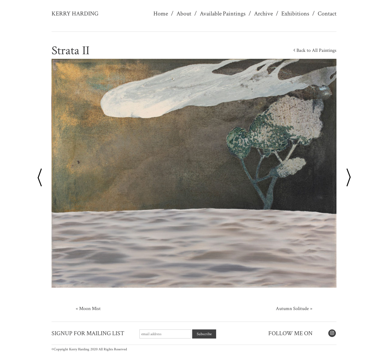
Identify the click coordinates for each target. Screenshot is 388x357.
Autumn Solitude (292, 308)
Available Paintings (223, 14)
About (183, 14)
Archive (263, 14)
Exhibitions (295, 14)
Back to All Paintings (314, 50)
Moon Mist (90, 308)
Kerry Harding (75, 14)
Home (160, 14)
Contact (327, 14)
